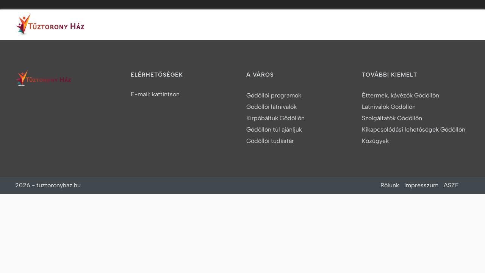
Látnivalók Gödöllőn (389, 106)
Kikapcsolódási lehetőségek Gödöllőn (413, 129)
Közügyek (375, 140)
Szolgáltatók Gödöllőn (392, 118)
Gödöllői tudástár (270, 140)
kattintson (166, 94)
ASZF (451, 185)
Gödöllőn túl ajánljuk (274, 129)
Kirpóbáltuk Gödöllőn (275, 118)
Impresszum (421, 185)
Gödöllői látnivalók (271, 106)
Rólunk (389, 185)
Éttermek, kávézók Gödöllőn (400, 95)
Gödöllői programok (273, 95)
